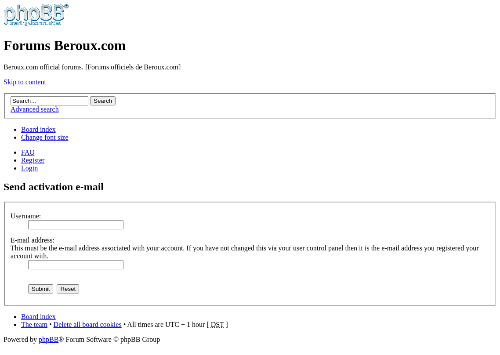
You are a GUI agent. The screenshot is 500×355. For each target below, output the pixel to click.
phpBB (48, 339)
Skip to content (25, 82)
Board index (38, 129)
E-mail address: (32, 240)
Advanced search (35, 109)
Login (29, 168)
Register (32, 160)
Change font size (45, 137)
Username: (26, 216)
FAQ (28, 152)
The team (34, 324)
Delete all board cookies (88, 324)
